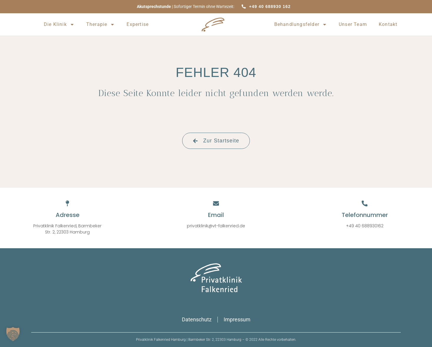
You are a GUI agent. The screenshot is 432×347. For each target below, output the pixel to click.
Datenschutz (197, 320)
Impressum (237, 320)
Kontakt (388, 24)
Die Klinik (59, 24)
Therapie (100, 24)
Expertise (138, 24)
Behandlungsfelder (300, 24)
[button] (13, 334)
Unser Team (353, 24)
